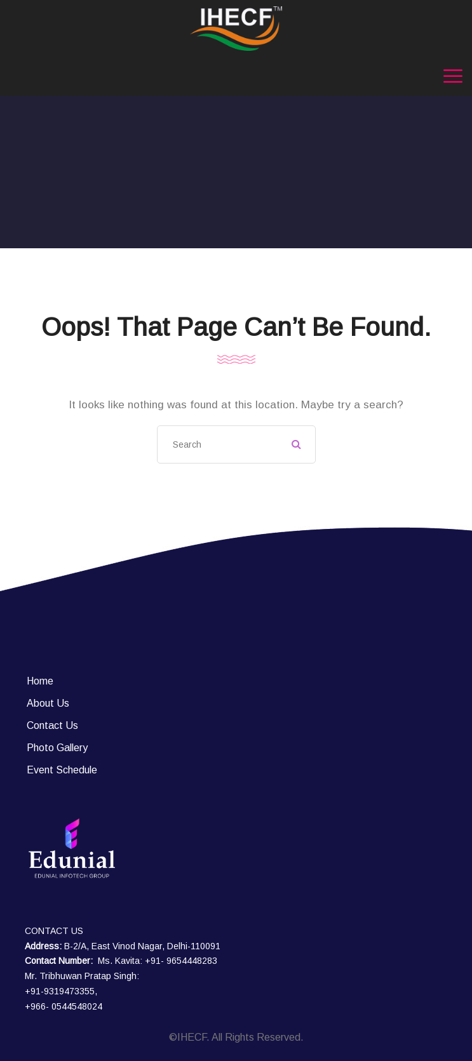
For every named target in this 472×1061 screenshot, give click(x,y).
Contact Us (52, 725)
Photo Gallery (57, 747)
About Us (48, 703)
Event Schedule (62, 769)
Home (40, 681)
